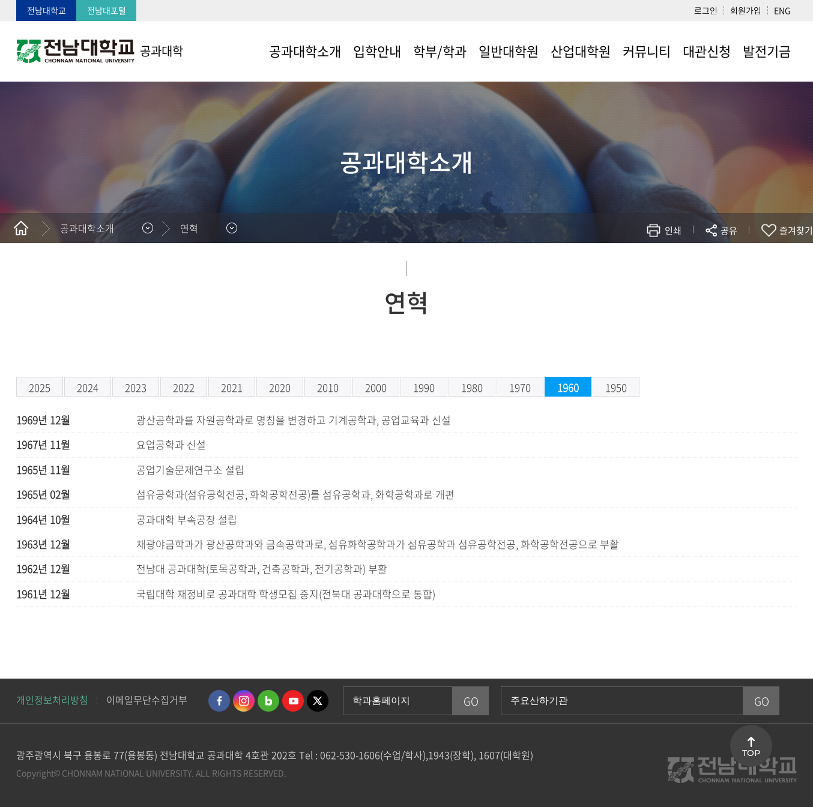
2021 (232, 387)
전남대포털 (106, 10)
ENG (782, 10)
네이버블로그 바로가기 (268, 701)
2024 (87, 387)
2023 (136, 387)
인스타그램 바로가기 (244, 701)
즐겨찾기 (796, 230)
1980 (472, 387)
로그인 (706, 10)
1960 (568, 387)
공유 (729, 230)
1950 (616, 387)
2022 (184, 387)
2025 (39, 387)
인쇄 (673, 230)
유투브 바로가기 (293, 701)
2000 (376, 387)
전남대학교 (46, 10)
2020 (280, 387)
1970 (520, 387)
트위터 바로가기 (317, 701)
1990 (424, 387)
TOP (751, 753)
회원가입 (745, 10)
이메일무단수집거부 (146, 699)
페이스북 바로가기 (219, 701)
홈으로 (21, 228)
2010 (328, 387)
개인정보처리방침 (52, 699)
